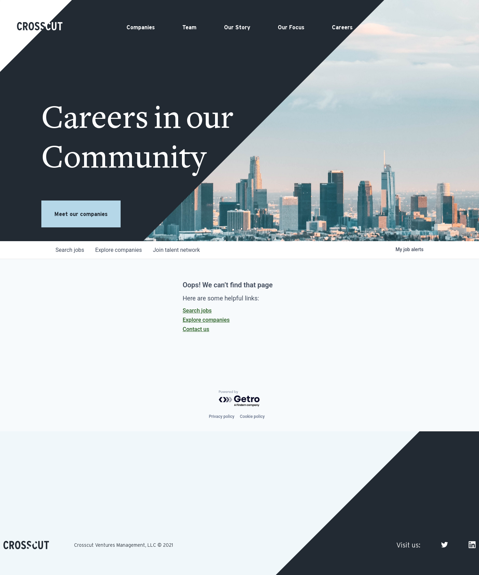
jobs (69, 250)
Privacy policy (221, 416)
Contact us (196, 329)
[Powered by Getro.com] (239, 398)
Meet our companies (81, 214)
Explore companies (206, 320)
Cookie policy (252, 416)
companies (118, 250)
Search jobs (197, 310)
